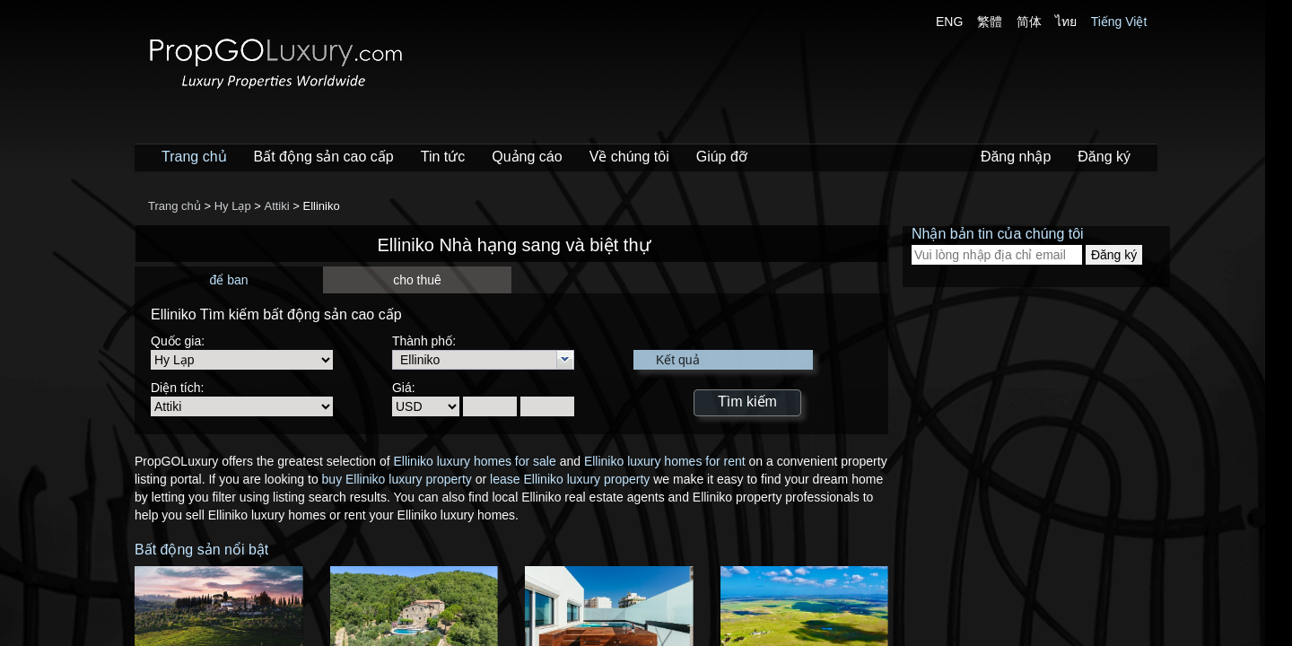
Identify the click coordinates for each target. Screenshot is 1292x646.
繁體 (989, 21)
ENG (949, 21)
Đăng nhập (1016, 156)
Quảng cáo (527, 156)
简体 (1029, 21)
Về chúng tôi (629, 156)
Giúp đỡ (721, 156)
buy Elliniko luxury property (397, 479)
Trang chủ (194, 156)
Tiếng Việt (1119, 21)
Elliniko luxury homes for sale (474, 461)
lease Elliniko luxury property (570, 479)
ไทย (1066, 21)
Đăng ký (1104, 156)
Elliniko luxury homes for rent (665, 461)
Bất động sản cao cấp (324, 156)
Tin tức (443, 156)
